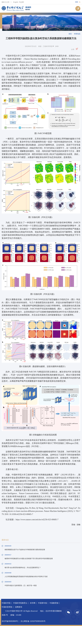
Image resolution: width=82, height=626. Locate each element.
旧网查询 (18, 607)
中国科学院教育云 (20, 603)
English (15, 2)
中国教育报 (54, 603)
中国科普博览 (7, 607)
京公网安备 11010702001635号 (32, 621)
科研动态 (42, 26)
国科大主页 (5, 2)
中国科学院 (6, 603)
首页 (70, 34)
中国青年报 (42, 603)
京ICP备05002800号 (10, 621)
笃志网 (21, 2)
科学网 (32, 603)
